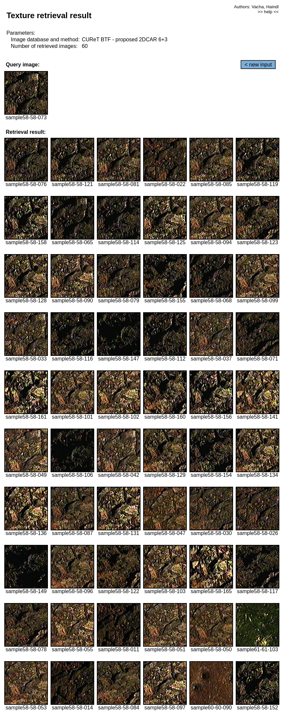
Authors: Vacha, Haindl (256, 6)
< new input (258, 64)
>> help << (268, 11)
